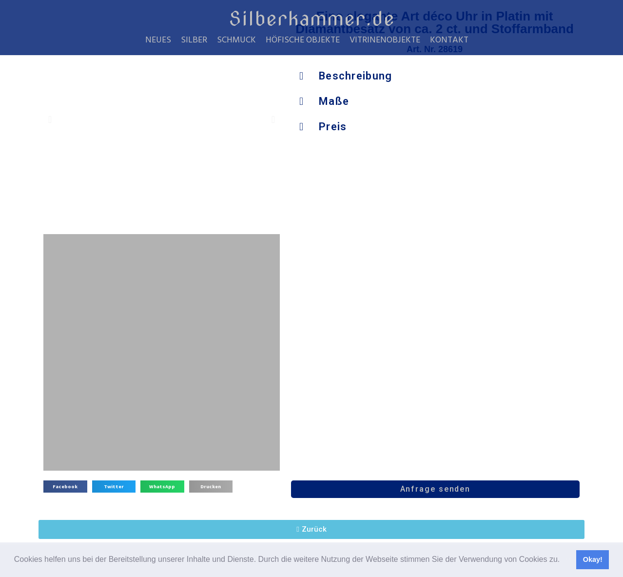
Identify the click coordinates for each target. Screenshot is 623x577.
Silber (194, 40)
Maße (334, 101)
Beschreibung (355, 76)
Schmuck (236, 40)
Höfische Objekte (303, 40)
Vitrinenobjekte (385, 40)
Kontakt (449, 40)
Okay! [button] (593, 559)
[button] (563, 560)
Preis (333, 126)
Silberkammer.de (312, 18)
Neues (158, 40)
